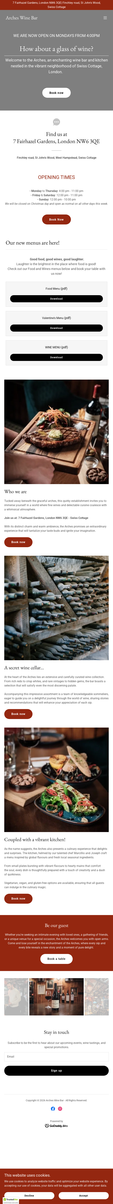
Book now (56, 93)
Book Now (56, 219)
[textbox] (56, 1056)
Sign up (56, 1070)
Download (56, 298)
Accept (83, 1195)
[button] (105, 17)
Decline (29, 1195)
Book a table (56, 959)
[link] (21, 18)
